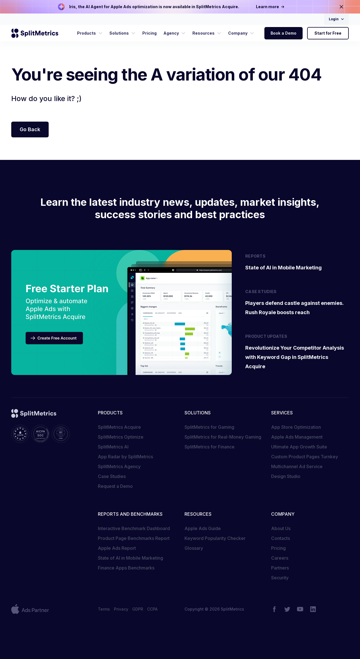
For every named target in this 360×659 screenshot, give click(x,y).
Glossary (193, 548)
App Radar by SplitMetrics (125, 456)
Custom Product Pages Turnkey (304, 456)
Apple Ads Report (117, 548)
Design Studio (285, 476)
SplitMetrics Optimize (120, 437)
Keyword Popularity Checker (215, 538)
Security (280, 577)
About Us (281, 528)
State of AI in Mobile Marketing (130, 558)
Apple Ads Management (297, 437)
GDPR (137, 609)
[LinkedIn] (313, 609)
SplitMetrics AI (113, 447)
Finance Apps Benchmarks (126, 568)
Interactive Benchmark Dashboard (134, 528)
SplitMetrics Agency (119, 466)
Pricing (278, 548)
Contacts (280, 538)
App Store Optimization (296, 427)
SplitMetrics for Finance (209, 447)
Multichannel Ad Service (297, 466)
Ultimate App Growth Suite (299, 447)
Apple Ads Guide (202, 528)
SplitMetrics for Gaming (209, 427)
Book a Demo (283, 33)
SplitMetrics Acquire (119, 427)
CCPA (152, 609)
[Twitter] (287, 609)
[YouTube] (300, 609)
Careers (279, 558)
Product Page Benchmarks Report (134, 538)
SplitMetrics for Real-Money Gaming (222, 437)
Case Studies (112, 476)
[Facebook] (274, 609)
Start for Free (327, 33)
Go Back (30, 129)
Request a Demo (115, 486)
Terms (104, 609)
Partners (280, 568)
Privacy (121, 609)
